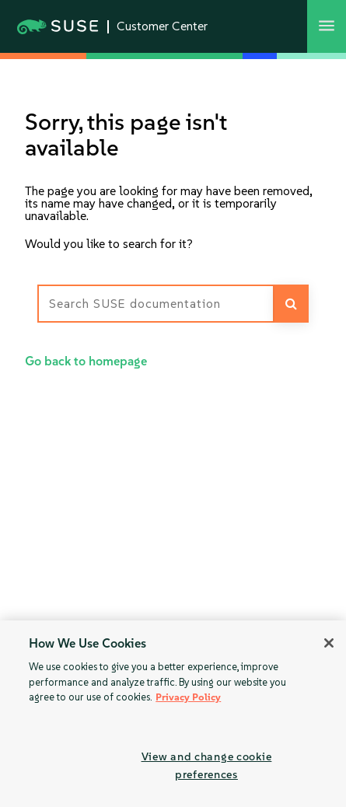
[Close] (329, 643)
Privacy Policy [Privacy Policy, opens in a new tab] (188, 697)
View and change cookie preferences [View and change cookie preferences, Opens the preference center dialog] (207, 765)
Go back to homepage (86, 361)
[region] (173, 713)
